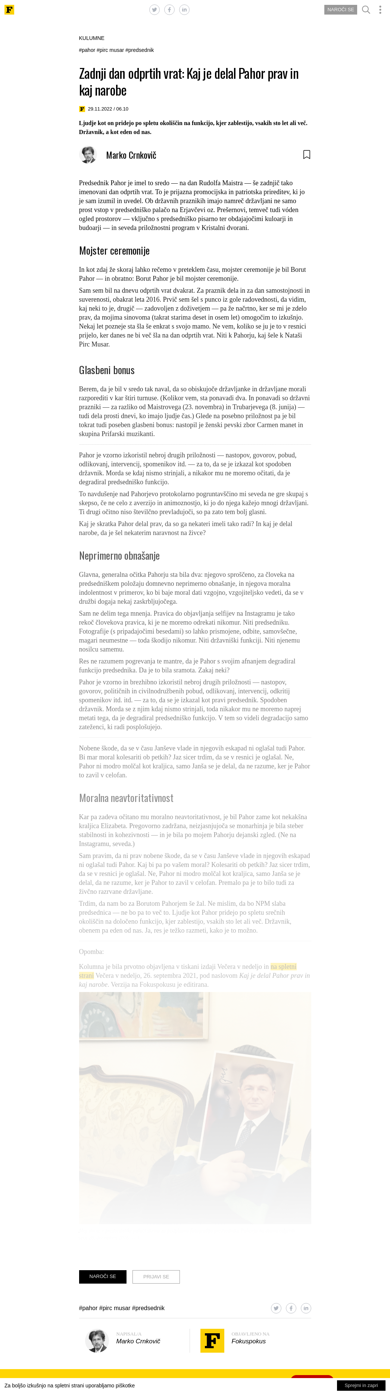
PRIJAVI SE (156, 1276)
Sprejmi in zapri (361, 1385)
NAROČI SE (340, 9)
